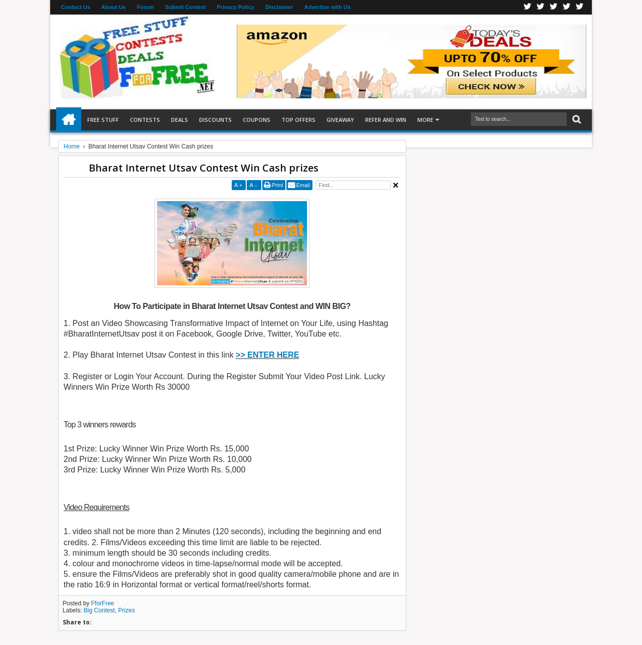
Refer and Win (385, 119)
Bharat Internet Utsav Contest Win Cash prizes (203, 168)
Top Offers (298, 119)
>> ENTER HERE (267, 355)
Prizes (126, 610)
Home (68, 119)
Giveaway (340, 119)
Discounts (215, 119)
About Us (113, 7)
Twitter (540, 7)
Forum (145, 7)
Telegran (553, 7)
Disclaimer (279, 7)
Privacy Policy (235, 7)
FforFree (102, 603)
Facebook (527, 7)
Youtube (579, 7)
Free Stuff (103, 119)
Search (575, 119)
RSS (566, 7)
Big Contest (99, 610)
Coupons (256, 119)
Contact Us (75, 7)
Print (277, 185)
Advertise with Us (327, 7)
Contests (145, 119)
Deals (179, 119)
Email (303, 185)
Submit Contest (185, 7)
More (425, 119)
